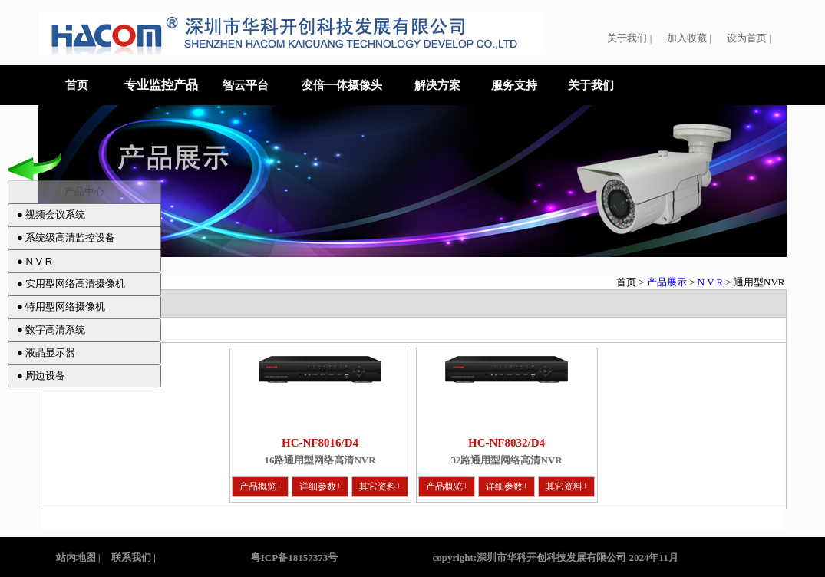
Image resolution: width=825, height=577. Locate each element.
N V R (712, 282)
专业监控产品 (161, 84)
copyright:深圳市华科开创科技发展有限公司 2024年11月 (555, 557)
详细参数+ (320, 486)
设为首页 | (749, 38)
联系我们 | (133, 557)
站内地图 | (78, 557)
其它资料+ (380, 486)
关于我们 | (629, 38)
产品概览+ (260, 486)
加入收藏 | (689, 38)
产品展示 (667, 282)
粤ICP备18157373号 (296, 557)
